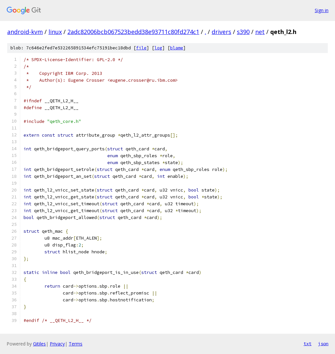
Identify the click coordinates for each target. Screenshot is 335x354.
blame (176, 48)
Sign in (321, 10)
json (323, 343)
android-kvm (25, 32)
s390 (243, 32)
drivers (221, 32)
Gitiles (39, 344)
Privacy (57, 344)
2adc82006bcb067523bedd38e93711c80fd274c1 (133, 32)
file (141, 48)
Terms (75, 344)
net (260, 32)
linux (55, 32)
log (158, 48)
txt (307, 343)
